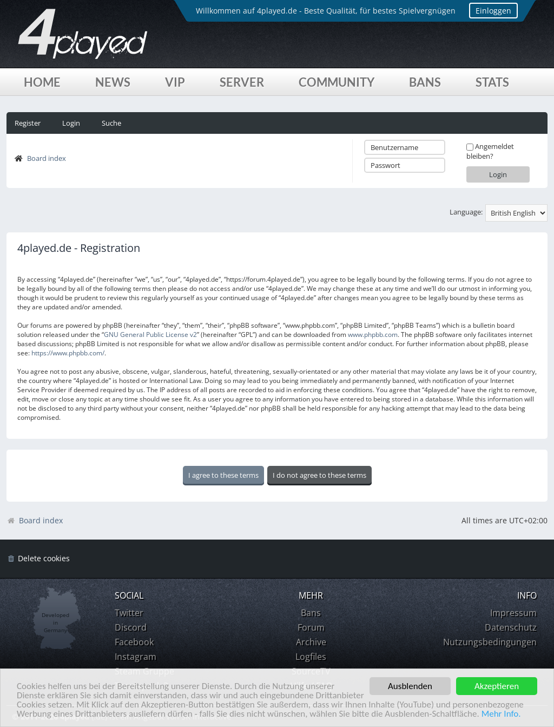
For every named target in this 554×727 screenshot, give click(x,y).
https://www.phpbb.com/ (67, 353)
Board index (46, 158)
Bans (425, 82)
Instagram (135, 657)
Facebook (134, 642)
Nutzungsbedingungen (490, 642)
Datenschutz (511, 627)
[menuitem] (38, 558)
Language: (466, 212)
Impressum (513, 613)
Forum (311, 627)
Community (336, 82)
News (112, 82)
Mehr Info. (501, 714)
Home (42, 82)
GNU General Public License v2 (150, 334)
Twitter (129, 613)
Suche (111, 123)
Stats (492, 82)
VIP (175, 82)
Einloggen (493, 10)
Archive (311, 642)
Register (28, 123)
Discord (131, 627)
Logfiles (310, 657)
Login (71, 123)
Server (242, 82)
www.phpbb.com (373, 334)
